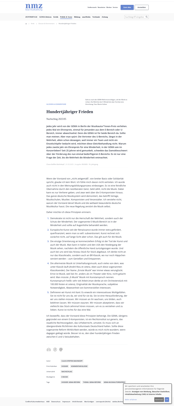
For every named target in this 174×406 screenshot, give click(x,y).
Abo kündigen (89, 402)
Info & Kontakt (77, 402)
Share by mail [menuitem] (49, 349)
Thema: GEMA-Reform (92, 382)
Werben (109, 7)
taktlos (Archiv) (117, 402)
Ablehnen (159, 399)
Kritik (55, 17)
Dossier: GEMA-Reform (71, 382)
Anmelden (142, 7)
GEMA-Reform (45, 17)
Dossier (65, 366)
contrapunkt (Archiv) (103, 402)
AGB (47, 402)
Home (26, 23)
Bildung (77, 17)
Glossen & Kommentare (46, 24)
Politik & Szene (66, 17)
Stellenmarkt (92, 7)
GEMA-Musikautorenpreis (114, 382)
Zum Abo (127, 7)
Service (115, 7)
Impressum (66, 402)
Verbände (96, 17)
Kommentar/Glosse (79, 366)
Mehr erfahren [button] (131, 399)
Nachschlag (67, 371)
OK (167, 399)
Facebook (55, 349)
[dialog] (147, 394)
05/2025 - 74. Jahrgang (90, 164)
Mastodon (61, 349)
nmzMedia (86, 17)
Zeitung (105, 17)
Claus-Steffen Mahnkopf (55, 164)
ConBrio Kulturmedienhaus (34, 402)
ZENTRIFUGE (31, 17)
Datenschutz (55, 402)
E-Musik (65, 377)
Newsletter (101, 7)
